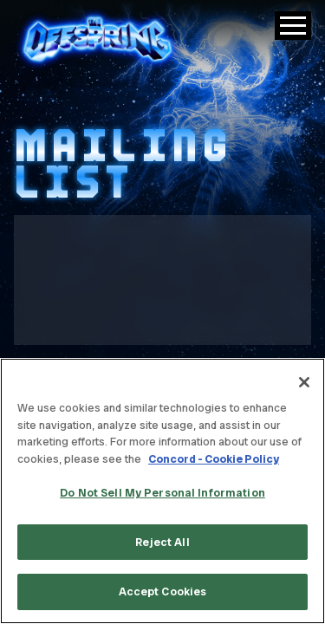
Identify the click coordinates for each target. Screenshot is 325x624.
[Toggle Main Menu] (293, 25)
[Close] (304, 382)
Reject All (162, 542)
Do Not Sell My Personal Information (162, 492)
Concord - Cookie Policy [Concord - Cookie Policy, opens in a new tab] (213, 459)
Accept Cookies (163, 591)
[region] (162, 491)
